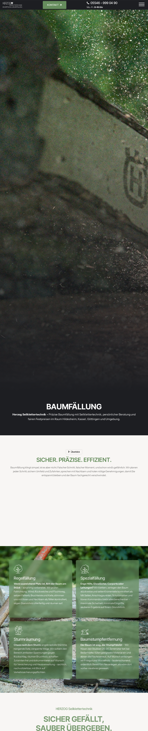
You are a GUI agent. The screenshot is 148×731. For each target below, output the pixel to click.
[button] (142, 4)
